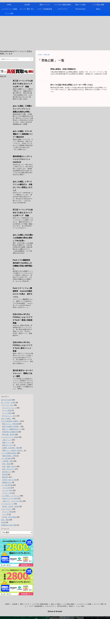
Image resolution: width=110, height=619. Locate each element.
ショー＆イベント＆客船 (9, 9)
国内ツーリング (45, 4)
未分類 (3, 522)
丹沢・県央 (6, 464)
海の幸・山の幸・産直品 (10, 506)
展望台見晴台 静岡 (9, 456)
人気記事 (27, 4)
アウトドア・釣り (7, 405)
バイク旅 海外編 (6, 485)
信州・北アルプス (8, 469)
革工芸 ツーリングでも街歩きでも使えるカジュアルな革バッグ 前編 (23, 212)
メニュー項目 (9, 13)
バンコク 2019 (7, 490)
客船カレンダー (7, 445)
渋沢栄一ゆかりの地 (9, 480)
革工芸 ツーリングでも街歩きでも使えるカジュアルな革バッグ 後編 (23, 83)
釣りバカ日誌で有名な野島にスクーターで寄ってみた (71, 85)
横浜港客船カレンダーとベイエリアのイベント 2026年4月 (22, 159)
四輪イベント (7, 442)
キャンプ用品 (7, 413)
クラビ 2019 (6, 488)
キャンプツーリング (9, 408)
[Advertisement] (55, 32)
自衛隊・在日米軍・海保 (10, 448)
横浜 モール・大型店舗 (10, 424)
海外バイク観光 (80, 4)
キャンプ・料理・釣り (27, 9)
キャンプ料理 (7, 410)
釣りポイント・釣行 (9, 416)
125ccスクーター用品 (9, 498)
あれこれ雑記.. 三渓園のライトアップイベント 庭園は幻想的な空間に (22, 109)
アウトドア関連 (7, 512)
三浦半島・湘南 (7, 461)
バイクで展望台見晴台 (9, 453)
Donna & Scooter (55, 611)
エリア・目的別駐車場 (44, 9)
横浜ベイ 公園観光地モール (11, 429)
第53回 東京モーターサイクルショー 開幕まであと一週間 (23, 373)
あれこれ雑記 (6, 418)
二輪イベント (7, 440)
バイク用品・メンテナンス (10, 496)
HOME (9, 4)
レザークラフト (63, 9)
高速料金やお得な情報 (9, 525)
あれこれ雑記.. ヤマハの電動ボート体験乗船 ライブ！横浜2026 (23, 134)
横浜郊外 (5, 477)
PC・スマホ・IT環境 (8, 402)
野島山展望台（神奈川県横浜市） (63, 69)
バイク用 (5, 514)
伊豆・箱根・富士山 (9, 466)
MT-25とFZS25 (6, 400)
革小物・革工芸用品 (9, 517)
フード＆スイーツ (7, 504)
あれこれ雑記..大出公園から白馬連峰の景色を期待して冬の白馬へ (23, 238)
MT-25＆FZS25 (80, 9)
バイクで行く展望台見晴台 (62, 4)
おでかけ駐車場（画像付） (10, 421)
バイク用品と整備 (98, 4)
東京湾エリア (7, 472)
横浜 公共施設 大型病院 (11, 426)
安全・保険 (5, 520)
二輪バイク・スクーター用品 (12, 501)
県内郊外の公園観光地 (10, 432)
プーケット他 (7, 493)
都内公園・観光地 (8, 434)
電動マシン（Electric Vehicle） (13, 450)
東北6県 (5, 474)
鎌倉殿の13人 (7, 482)
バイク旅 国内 (6, 458)
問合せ (98, 9)
